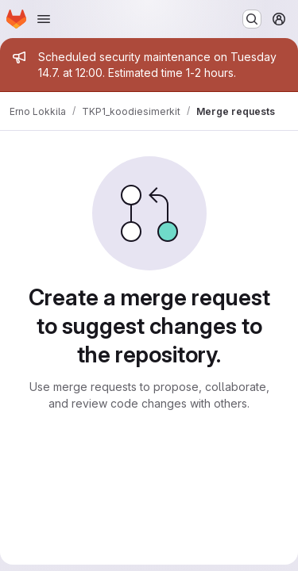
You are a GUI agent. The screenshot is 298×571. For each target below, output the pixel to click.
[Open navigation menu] (43, 19)
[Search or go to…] (251, 19)
